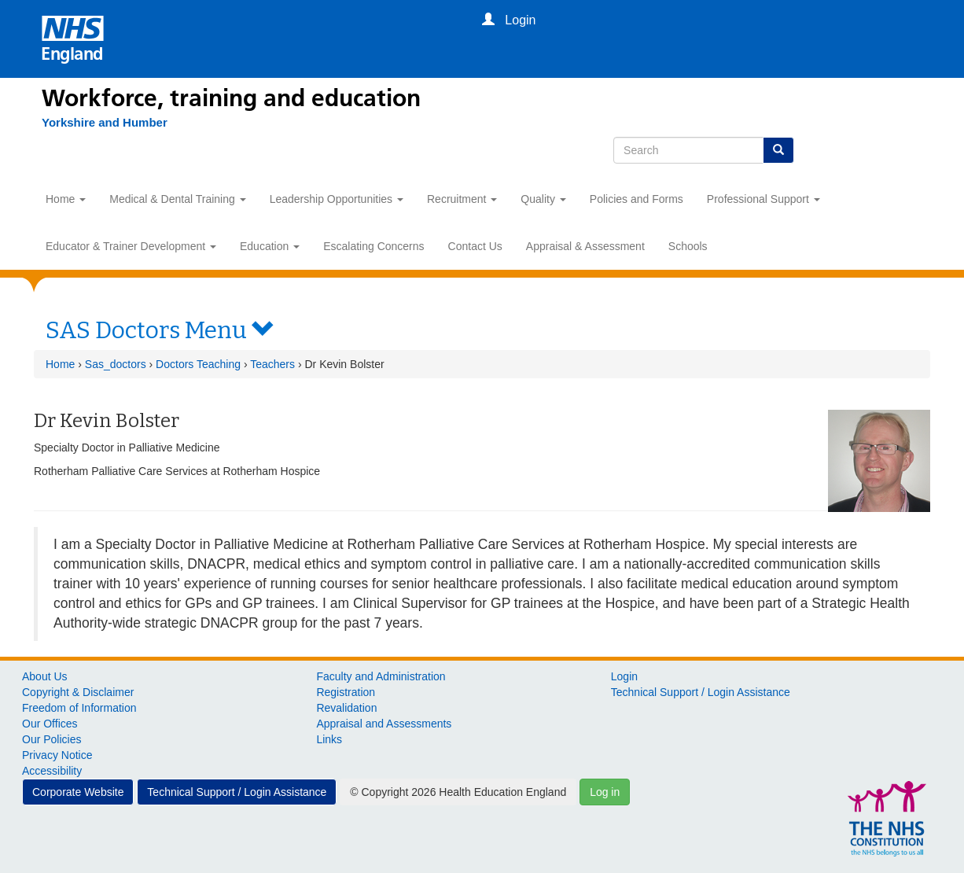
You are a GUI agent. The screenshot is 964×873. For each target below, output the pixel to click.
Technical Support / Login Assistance (700, 692)
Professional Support (763, 199)
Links (329, 739)
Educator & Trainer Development (131, 246)
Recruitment (462, 199)
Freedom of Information (79, 708)
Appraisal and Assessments (383, 723)
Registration (345, 692)
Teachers (272, 364)
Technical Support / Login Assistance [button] (236, 792)
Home (66, 199)
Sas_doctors (115, 364)
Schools (688, 246)
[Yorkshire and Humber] (104, 122)
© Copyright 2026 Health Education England (458, 792)
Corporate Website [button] (77, 792)
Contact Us (475, 246)
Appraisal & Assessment (585, 246)
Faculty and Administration (380, 676)
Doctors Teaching (198, 364)
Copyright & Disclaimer (78, 692)
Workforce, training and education (231, 98)
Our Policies (51, 739)
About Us (45, 676)
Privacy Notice (57, 755)
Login (624, 676)
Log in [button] (605, 792)
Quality (543, 199)
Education (270, 246)
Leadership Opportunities (336, 199)
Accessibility (52, 770)
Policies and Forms (636, 199)
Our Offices (50, 723)
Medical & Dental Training (177, 199)
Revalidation (346, 708)
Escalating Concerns (373, 246)
